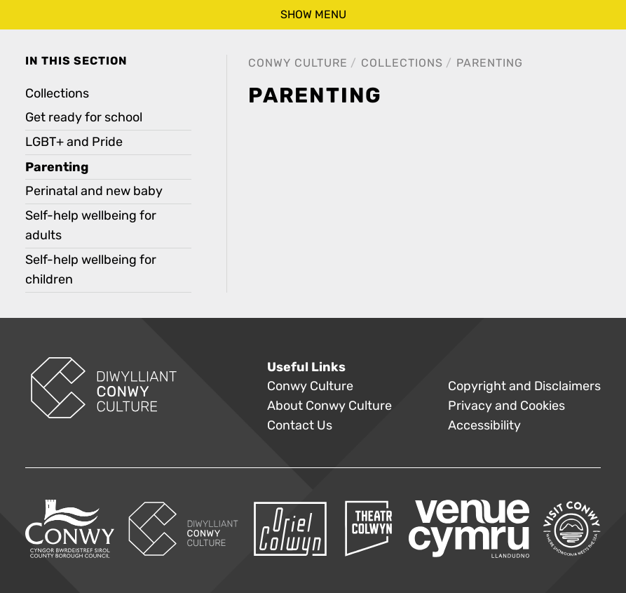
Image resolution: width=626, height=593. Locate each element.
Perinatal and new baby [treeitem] (94, 191)
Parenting (489, 62)
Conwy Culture (298, 62)
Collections (402, 62)
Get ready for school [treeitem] (83, 117)
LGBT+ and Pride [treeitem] (74, 142)
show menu (313, 14)
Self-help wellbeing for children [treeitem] (90, 270)
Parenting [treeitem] (56, 167)
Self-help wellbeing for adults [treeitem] (90, 225)
